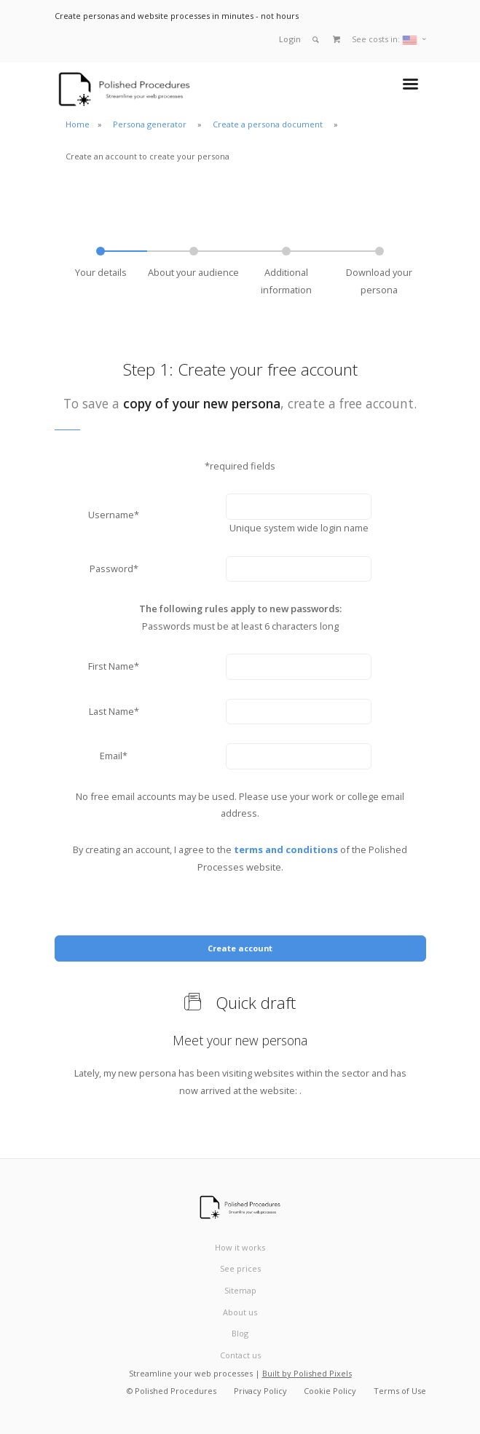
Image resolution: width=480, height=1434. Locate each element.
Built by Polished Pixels (307, 1373)
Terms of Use (400, 1390)
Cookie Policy (330, 1390)
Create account (240, 948)
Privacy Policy (260, 1390)
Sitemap (240, 1290)
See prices (240, 1268)
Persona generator (151, 124)
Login (290, 38)
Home (78, 124)
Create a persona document (269, 124)
